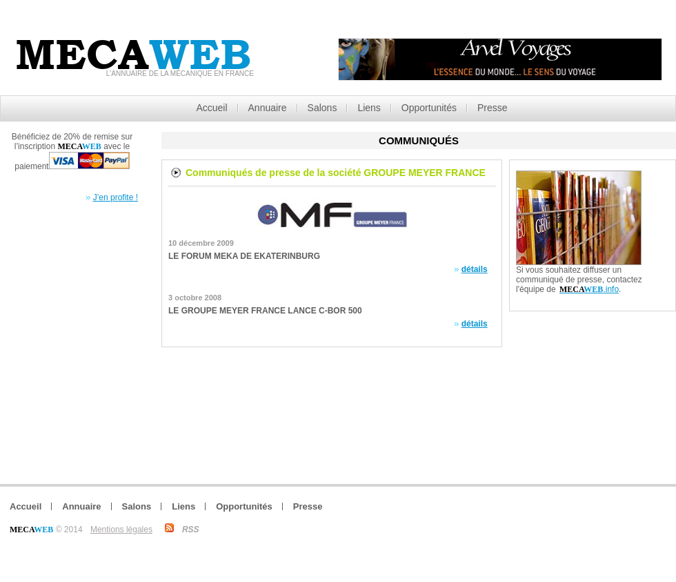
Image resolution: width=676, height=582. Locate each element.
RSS (190, 529)
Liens (368, 107)
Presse (492, 107)
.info (589, 289)
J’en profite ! (115, 197)
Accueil (211, 107)
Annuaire (267, 107)
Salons (322, 107)
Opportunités (429, 107)
